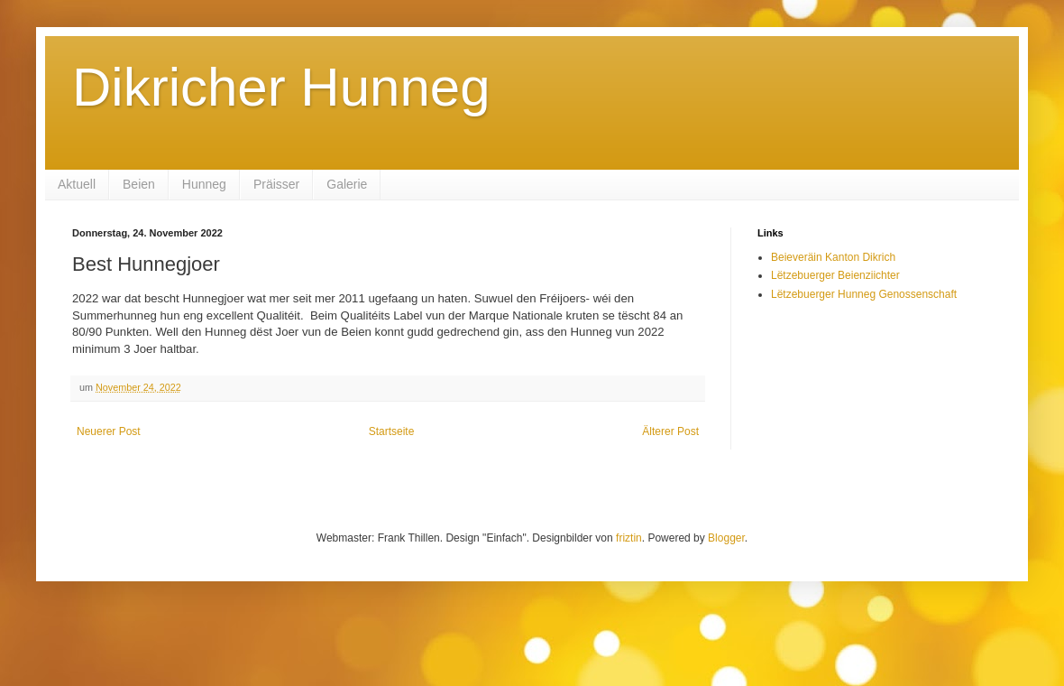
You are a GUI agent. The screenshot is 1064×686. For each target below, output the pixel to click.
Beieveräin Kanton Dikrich (833, 257)
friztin (629, 538)
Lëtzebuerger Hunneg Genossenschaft (864, 294)
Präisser (276, 184)
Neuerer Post (109, 431)
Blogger (726, 538)
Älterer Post (670, 431)
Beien (139, 184)
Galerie (346, 184)
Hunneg (204, 184)
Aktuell (77, 184)
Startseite (392, 431)
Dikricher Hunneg (281, 87)
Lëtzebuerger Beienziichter (835, 275)
